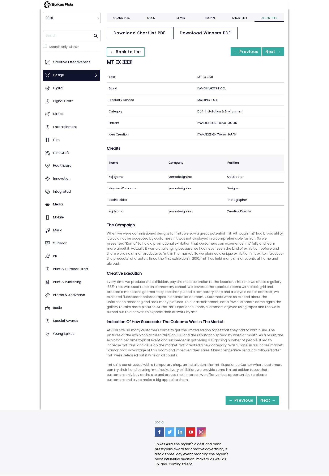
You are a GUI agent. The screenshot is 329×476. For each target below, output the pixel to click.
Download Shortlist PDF (140, 33)
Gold (151, 18)
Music (57, 230)
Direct (58, 114)
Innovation (61, 178)
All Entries (269, 18)
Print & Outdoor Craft (70, 269)
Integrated (62, 191)
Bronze (210, 18)
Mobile (58, 217)
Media (58, 204)
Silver (180, 18)
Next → (271, 51)
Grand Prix (121, 18)
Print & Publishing (67, 282)
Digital (58, 88)
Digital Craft (63, 101)
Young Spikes (63, 333)
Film (56, 139)
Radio (57, 308)
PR (55, 256)
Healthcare (62, 165)
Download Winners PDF (205, 33)
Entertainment (65, 126)
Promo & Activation (69, 295)
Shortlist (239, 18)
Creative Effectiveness (71, 62)
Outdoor (60, 243)
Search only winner (64, 47)
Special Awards (65, 320)
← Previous (240, 51)
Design (58, 75)
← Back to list (127, 51)
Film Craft (61, 152)
